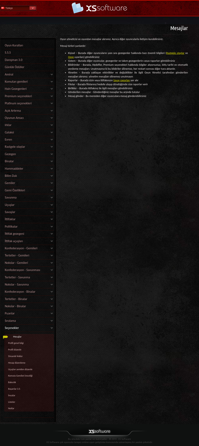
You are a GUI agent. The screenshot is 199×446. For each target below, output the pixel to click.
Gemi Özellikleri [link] (15, 190)
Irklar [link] (8, 125)
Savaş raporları (121, 80)
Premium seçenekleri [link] (18, 96)
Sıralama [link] (10, 321)
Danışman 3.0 (13, 60)
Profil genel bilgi (16, 343)
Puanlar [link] (10, 313)
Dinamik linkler (15, 356)
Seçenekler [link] (12, 328)
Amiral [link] (9, 74)
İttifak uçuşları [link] (14, 241)
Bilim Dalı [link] (11, 176)
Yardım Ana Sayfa (99, 8)
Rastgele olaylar (175, 53)
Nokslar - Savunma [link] (17, 284)
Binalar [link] (9, 161)
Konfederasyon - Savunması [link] (22, 270)
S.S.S (8, 52)
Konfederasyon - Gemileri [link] (21, 248)
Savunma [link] (11, 197)
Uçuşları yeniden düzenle (20, 369)
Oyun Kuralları (14, 45)
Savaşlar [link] (10, 212)
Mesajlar (17, 336)
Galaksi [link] (9, 132)
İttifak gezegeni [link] (14, 234)
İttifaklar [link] (10, 219)
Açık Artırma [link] (13, 110)
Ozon (71, 57)
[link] (29, 417)
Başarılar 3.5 (14, 388)
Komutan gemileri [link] (16, 81)
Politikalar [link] (11, 226)
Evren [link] (8, 139)
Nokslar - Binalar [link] (15, 306)
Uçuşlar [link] (10, 205)
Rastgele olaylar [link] (15, 147)
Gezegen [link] (10, 154)
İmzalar (11, 395)
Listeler (11, 402)
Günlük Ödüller (14, 67)
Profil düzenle (14, 349)
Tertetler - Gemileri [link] (17, 255)
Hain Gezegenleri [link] (16, 89)
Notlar (11, 408)
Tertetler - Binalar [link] (16, 299)
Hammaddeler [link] (14, 168)
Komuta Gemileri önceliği (20, 375)
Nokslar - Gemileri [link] (16, 263)
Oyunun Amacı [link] (14, 118)
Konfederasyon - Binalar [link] (20, 291)
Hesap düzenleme (16, 362)
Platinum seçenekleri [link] (18, 103)
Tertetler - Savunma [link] (17, 277)
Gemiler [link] (10, 183)
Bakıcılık (12, 382)
